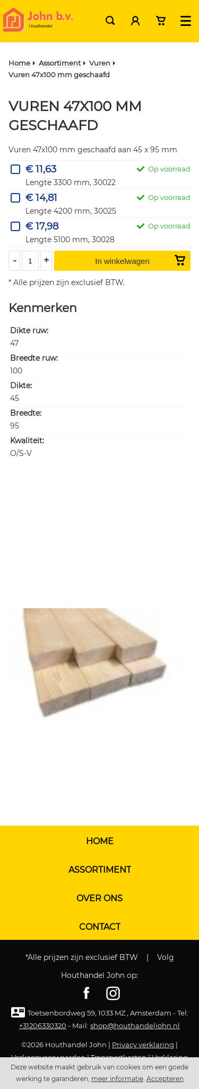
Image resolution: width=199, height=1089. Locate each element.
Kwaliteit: (27, 440)
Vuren (99, 63)
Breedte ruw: (34, 358)
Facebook (86, 993)
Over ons (99, 898)
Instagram (113, 993)
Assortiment (60, 63)
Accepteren (165, 1079)
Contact (99, 927)
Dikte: (21, 385)
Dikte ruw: (29, 330)
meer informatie (117, 1079)
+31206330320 (42, 1025)
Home (19, 63)
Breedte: (25, 413)
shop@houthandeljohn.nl (135, 1025)
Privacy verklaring (143, 1044)
